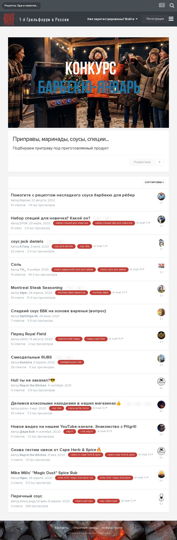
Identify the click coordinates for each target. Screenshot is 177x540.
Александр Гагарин (33, 501)
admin (24, 339)
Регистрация (155, 19)
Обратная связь (85, 528)
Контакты (61, 528)
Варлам (25, 200)
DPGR (24, 223)
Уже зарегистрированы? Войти (112, 19)
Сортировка (154, 182)
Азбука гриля (112, 528)
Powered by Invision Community (89, 533)
